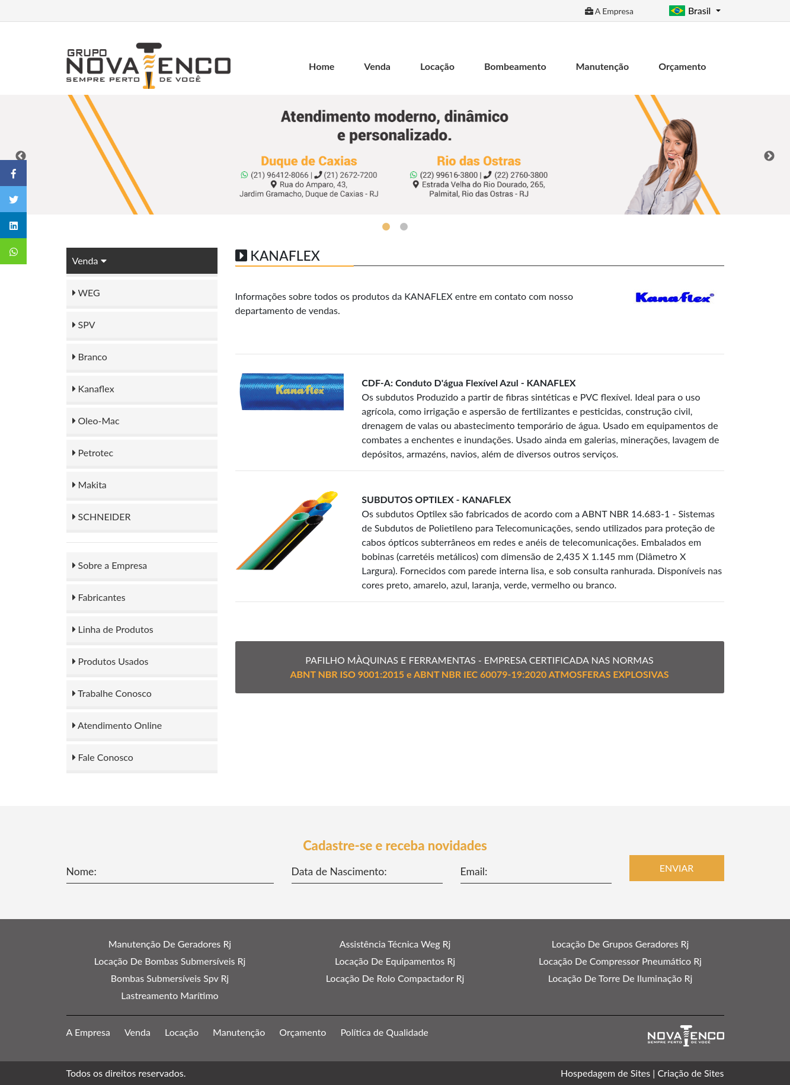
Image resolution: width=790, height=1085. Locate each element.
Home (321, 66)
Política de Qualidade (384, 1032)
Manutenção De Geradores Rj (169, 943)
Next (769, 156)
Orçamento (682, 66)
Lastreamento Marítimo (169, 995)
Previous (21, 156)
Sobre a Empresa (110, 565)
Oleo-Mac (96, 420)
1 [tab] (386, 227)
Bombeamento (515, 66)
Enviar (677, 867)
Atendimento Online (117, 725)
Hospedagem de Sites (605, 1072)
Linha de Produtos (112, 629)
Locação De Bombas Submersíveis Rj (170, 960)
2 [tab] (404, 227)
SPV (83, 324)
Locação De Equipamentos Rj (395, 960)
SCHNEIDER (101, 516)
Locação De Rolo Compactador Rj (395, 978)
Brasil (691, 10)
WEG (86, 292)
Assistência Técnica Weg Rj (395, 943)
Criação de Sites (690, 1072)
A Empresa (609, 11)
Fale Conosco (102, 757)
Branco (89, 356)
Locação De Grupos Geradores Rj (620, 943)
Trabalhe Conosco (112, 693)
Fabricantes (99, 597)
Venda (377, 66)
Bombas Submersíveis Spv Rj (170, 978)
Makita (89, 484)
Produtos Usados (110, 661)
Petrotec (93, 452)
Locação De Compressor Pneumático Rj (620, 960)
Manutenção (602, 66)
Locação (437, 66)
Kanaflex (93, 388)
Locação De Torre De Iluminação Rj (620, 978)
